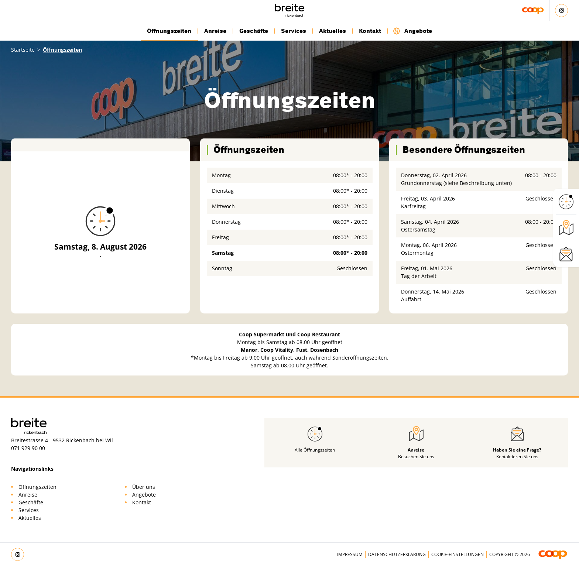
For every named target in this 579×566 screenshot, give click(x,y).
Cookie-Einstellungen (457, 554)
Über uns (143, 486)
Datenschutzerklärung (397, 554)
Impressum (350, 554)
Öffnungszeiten (169, 31)
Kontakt (370, 31)
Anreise (215, 31)
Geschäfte (253, 31)
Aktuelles (332, 31)
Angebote (412, 31)
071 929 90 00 (28, 448)
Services (293, 31)
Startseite (23, 49)
